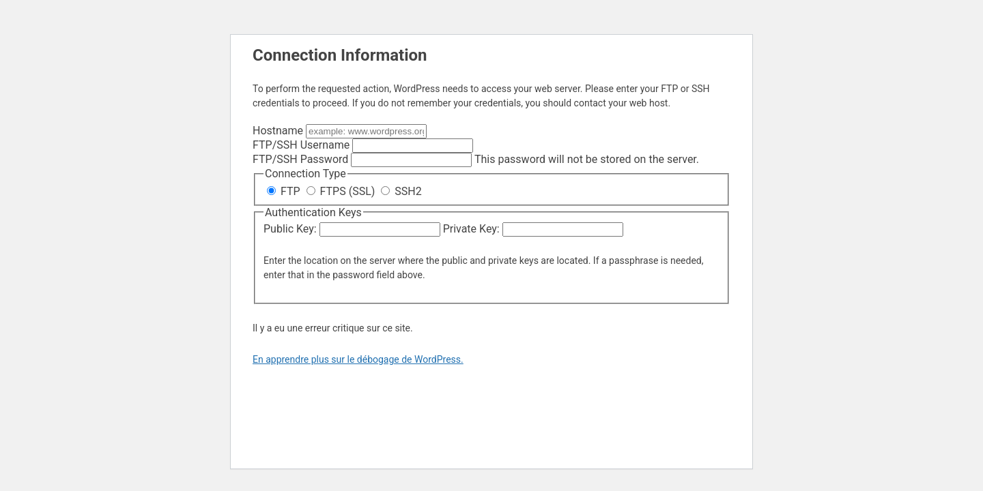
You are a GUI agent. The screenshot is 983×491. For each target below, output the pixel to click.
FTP (285, 191)
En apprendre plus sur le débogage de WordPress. (358, 359)
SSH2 (401, 191)
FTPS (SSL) (342, 191)
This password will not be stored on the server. (476, 159)
